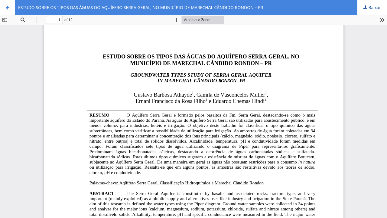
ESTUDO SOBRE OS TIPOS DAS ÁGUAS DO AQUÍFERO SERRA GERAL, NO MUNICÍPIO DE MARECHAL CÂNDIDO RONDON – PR (140, 7)
